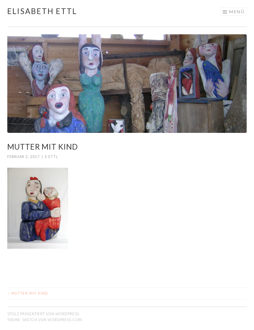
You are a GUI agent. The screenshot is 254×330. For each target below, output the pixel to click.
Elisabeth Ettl (42, 11)
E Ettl (51, 156)
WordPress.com (65, 320)
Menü (237, 11)
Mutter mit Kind (27, 293)
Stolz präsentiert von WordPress (43, 314)
